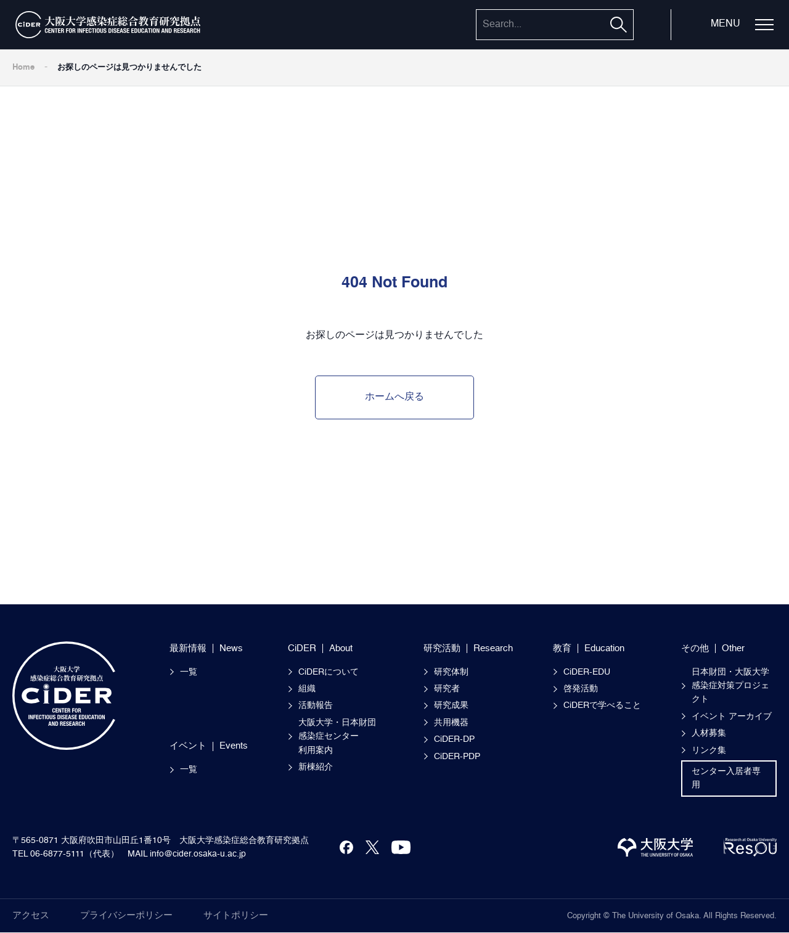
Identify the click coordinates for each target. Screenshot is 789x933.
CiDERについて (328, 672)
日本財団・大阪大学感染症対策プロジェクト (730, 686)
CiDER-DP (454, 739)
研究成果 (451, 705)
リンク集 (709, 750)
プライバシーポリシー (126, 915)
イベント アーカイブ (732, 716)
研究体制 (451, 672)
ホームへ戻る (394, 397)
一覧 (188, 672)
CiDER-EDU (586, 672)
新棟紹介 (315, 767)
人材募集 (709, 733)
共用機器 (451, 722)
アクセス (30, 915)
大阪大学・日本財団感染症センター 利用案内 (337, 736)
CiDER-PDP (457, 756)
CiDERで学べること (602, 705)
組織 (307, 688)
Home (23, 68)
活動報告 (315, 705)
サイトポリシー (235, 915)
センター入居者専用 (726, 778)
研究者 (447, 688)
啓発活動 (580, 688)
